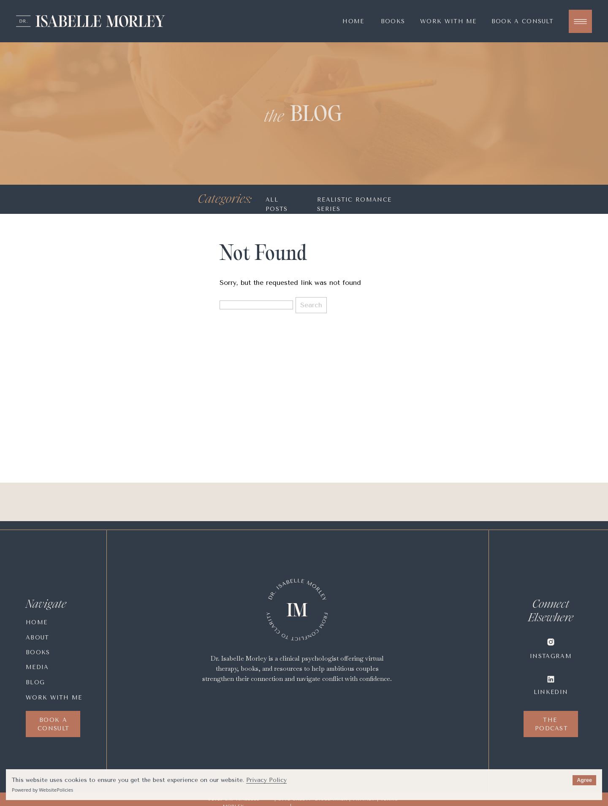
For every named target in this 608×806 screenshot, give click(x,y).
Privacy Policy (266, 780)
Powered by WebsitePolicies (42, 790)
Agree (584, 780)
